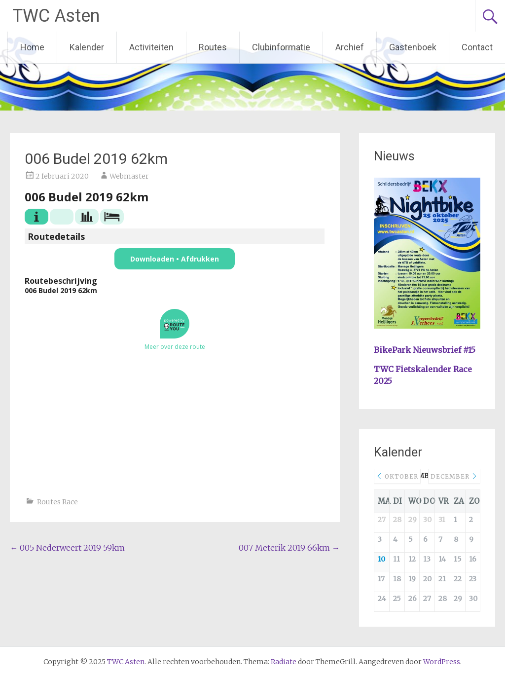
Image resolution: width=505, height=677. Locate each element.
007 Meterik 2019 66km (289, 548)
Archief (349, 47)
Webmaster (129, 176)
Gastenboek (412, 47)
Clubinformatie (281, 47)
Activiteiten (151, 47)
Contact (477, 47)
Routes (213, 47)
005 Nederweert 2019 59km (67, 548)
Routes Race (57, 501)
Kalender (87, 47)
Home (32, 47)
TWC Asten (56, 15)
